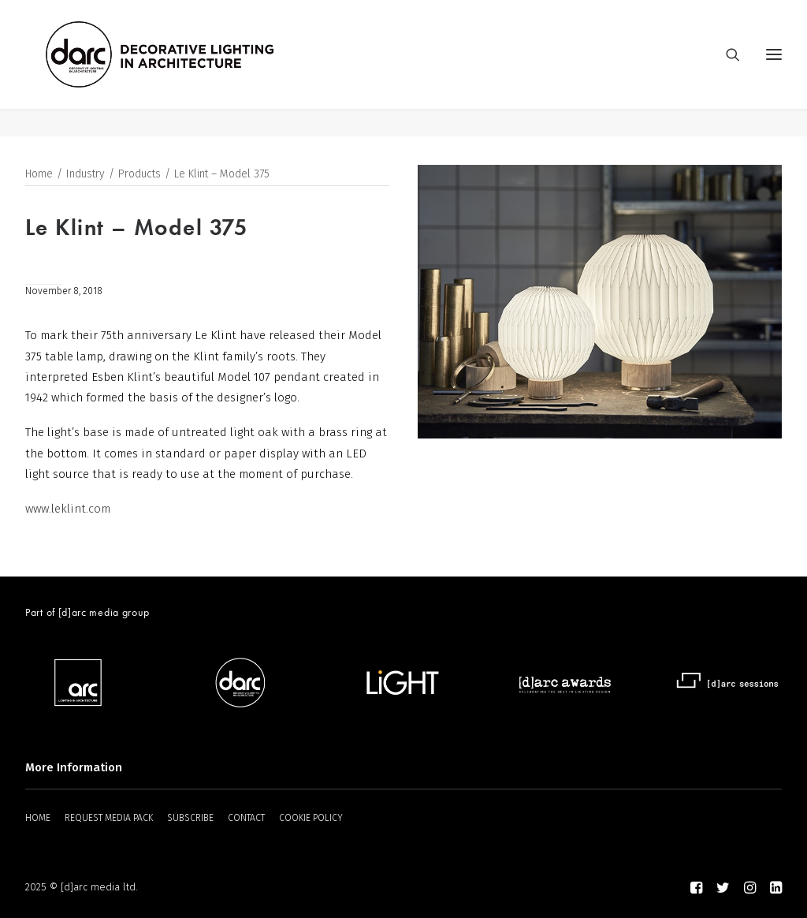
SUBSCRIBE (190, 818)
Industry (85, 174)
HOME (37, 818)
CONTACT (246, 818)
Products (139, 174)
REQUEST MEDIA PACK (109, 818)
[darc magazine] (188, 68)
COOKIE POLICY (311, 818)
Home (39, 174)
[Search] (726, 69)
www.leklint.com (67, 509)
